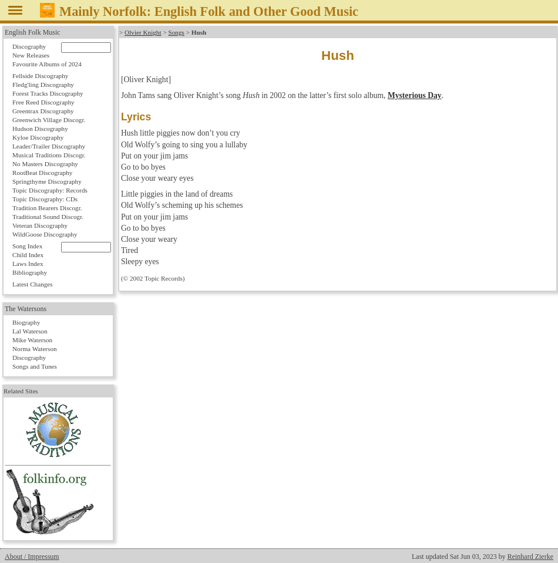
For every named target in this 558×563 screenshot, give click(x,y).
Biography (26, 322)
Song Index (27, 246)
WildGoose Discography (44, 234)
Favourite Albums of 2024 (47, 64)
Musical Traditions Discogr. (49, 155)
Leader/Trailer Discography (48, 146)
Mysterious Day (415, 95)
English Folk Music (32, 32)
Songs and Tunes (34, 366)
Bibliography (29, 272)
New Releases (30, 55)
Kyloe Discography (37, 137)
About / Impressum (32, 556)
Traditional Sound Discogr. (47, 216)
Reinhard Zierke (530, 556)
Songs (176, 32)
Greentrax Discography (43, 110)
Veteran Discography (40, 225)
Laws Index (27, 263)
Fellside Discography (40, 75)
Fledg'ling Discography (43, 84)
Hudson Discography (40, 128)
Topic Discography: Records (50, 190)
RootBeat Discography (42, 172)
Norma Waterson (34, 348)
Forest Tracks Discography (47, 93)
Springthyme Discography (47, 181)
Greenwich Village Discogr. (48, 119)
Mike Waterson (32, 339)
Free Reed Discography (43, 102)
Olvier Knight (143, 32)
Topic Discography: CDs (45, 199)
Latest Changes (32, 284)
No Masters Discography (45, 163)
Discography (29, 46)
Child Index (27, 254)
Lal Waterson (29, 331)
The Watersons (25, 309)
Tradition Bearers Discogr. (47, 207)
